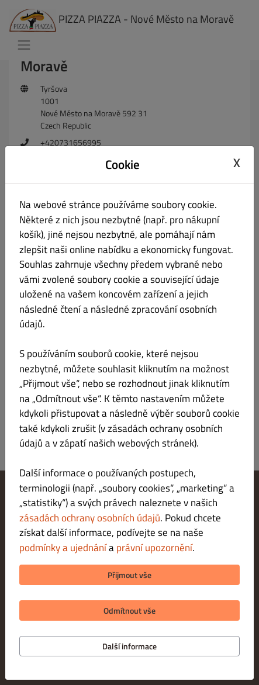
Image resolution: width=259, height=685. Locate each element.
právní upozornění (154, 547)
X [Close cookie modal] (236, 163)
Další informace (129, 646)
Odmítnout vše (129, 610)
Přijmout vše (129, 575)
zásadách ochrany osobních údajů (89, 517)
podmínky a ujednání (62, 547)
